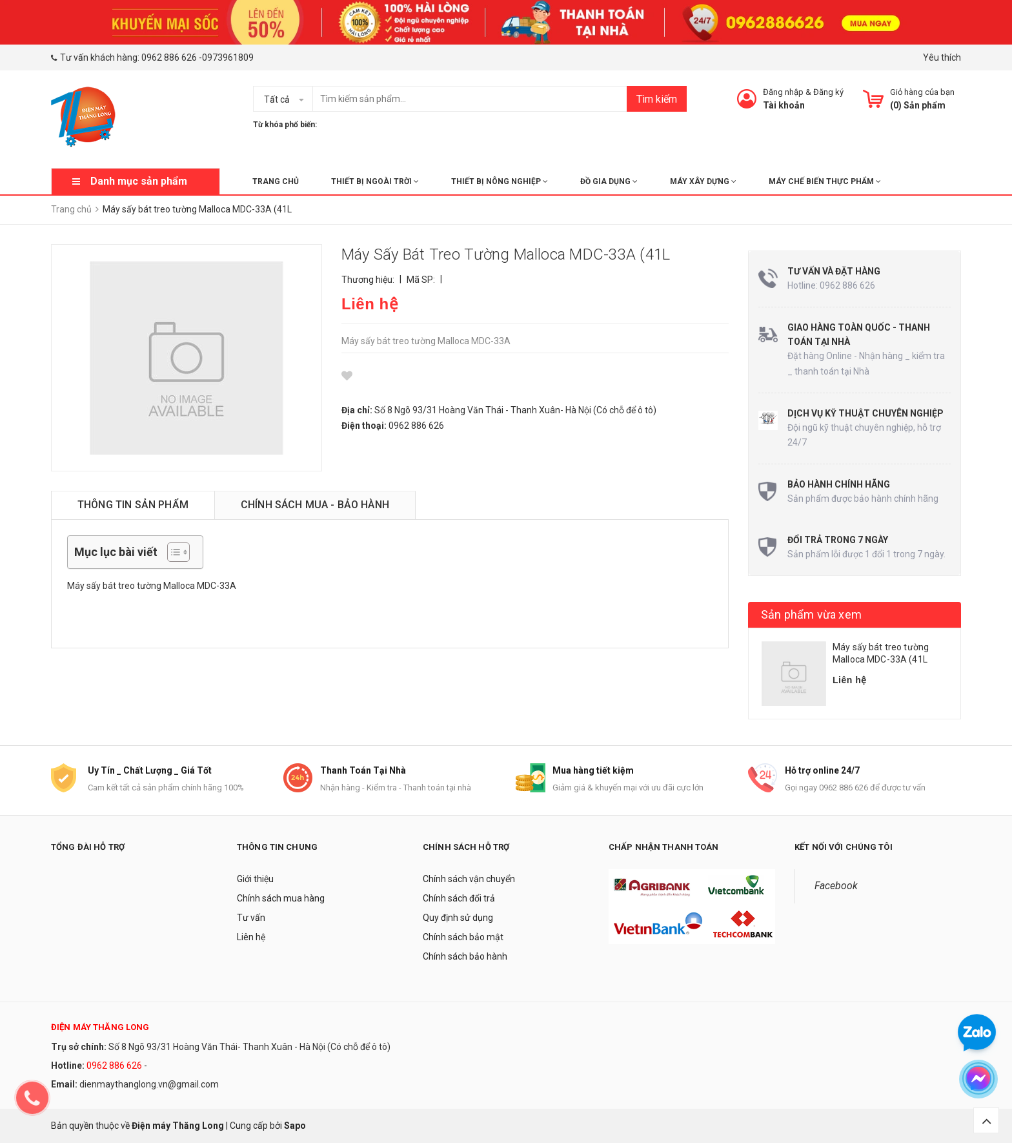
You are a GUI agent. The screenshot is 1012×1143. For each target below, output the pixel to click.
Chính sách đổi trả (459, 898)
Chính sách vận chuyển (469, 879)
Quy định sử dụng (458, 917)
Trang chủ (275, 181)
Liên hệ (251, 937)
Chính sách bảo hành (465, 956)
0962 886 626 (169, 57)
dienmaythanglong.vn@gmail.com (149, 1084)
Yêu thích (942, 57)
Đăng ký (828, 92)
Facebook (836, 886)
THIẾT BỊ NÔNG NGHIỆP (499, 181)
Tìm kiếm (656, 99)
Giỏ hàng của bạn (922, 92)
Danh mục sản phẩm (138, 181)
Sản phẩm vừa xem (811, 614)
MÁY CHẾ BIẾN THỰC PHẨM (825, 181)
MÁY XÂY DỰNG (703, 181)
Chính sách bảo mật (463, 937)
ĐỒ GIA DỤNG (609, 181)
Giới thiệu (255, 879)
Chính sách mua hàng (281, 898)
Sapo (295, 1125)
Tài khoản (784, 105)
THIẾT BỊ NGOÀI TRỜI (375, 181)
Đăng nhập (783, 92)
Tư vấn (251, 917)
